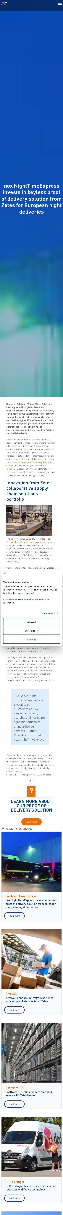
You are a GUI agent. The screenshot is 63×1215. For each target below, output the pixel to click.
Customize (31, 631)
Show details (48, 613)
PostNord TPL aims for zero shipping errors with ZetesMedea (29, 1093)
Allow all (31, 622)
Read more (31, 821)
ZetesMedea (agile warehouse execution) (25, 542)
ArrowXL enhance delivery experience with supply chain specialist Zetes (29, 999)
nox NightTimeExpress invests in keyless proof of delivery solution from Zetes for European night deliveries (31, 904)
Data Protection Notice (30, 599)
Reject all (31, 640)
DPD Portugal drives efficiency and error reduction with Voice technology (31, 1187)
